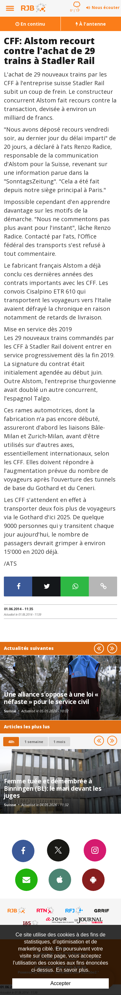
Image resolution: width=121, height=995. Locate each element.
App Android (93, 879)
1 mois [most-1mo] (59, 741)
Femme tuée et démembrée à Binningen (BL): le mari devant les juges (52, 788)
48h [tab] (11, 741)
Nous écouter (106, 7)
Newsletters (26, 879)
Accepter (60, 983)
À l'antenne (91, 24)
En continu (30, 24)
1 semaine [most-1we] (33, 741)
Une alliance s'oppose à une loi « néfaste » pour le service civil (51, 697)
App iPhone (60, 879)
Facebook (23, 851)
